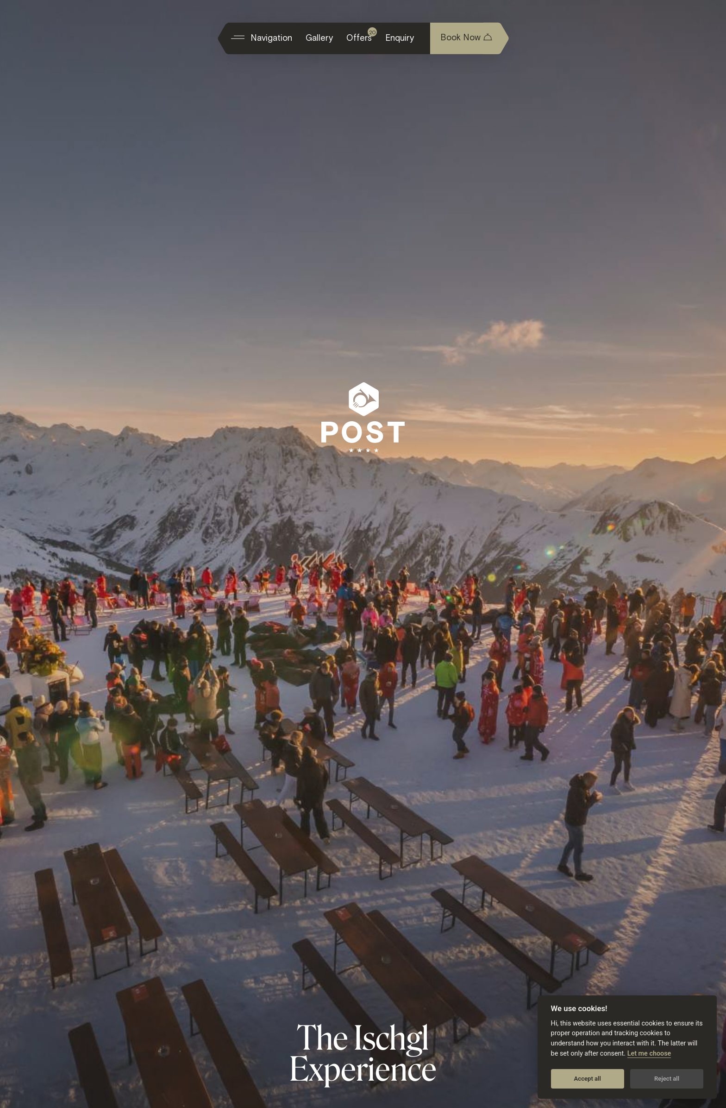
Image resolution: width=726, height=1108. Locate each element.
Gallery (319, 37)
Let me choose (649, 1053)
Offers (361, 35)
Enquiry (399, 37)
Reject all (666, 1078)
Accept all (587, 1078)
